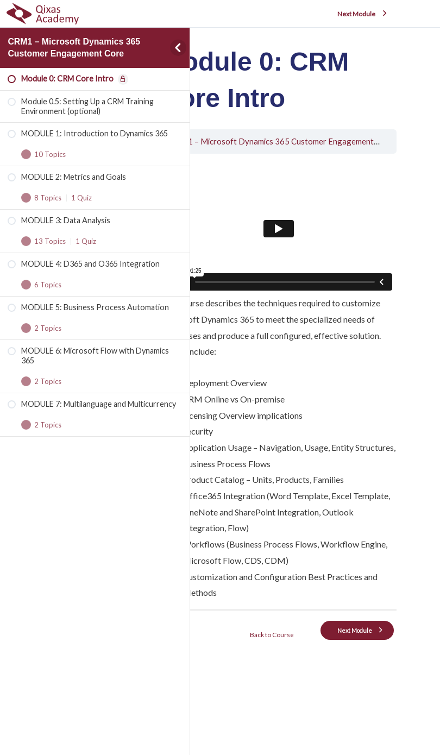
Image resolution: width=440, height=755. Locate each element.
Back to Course (306, 686)
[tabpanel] (306, 427)
